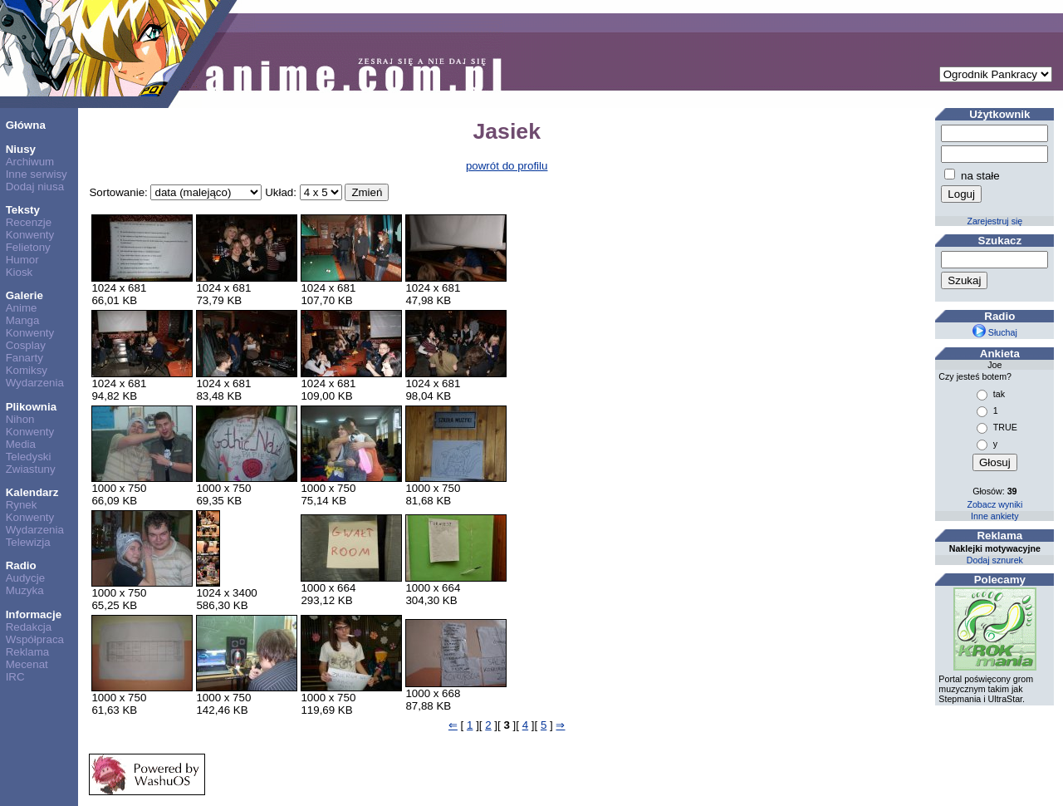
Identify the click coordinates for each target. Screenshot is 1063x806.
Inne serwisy (36, 174)
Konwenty (30, 235)
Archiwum (30, 161)
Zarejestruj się (994, 221)
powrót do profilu (507, 166)
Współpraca (35, 639)
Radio (21, 565)
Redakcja (29, 627)
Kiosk (19, 272)
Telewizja (28, 542)
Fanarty (24, 357)
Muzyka (25, 590)
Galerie (24, 295)
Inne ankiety (994, 516)
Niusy (21, 149)
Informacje (33, 614)
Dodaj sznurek (995, 560)
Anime (21, 308)
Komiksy (26, 370)
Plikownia (31, 407)
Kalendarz (32, 492)
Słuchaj (994, 332)
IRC (15, 677)
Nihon (20, 419)
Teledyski (28, 456)
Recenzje (29, 222)
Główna (26, 125)
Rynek (21, 505)
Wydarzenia (35, 382)
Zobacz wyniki (994, 504)
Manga (23, 320)
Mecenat (27, 664)
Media (21, 444)
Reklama (28, 652)
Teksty (23, 210)
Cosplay (26, 345)
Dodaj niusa (35, 186)
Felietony (28, 247)
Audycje (25, 578)
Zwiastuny (31, 469)
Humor (22, 259)
